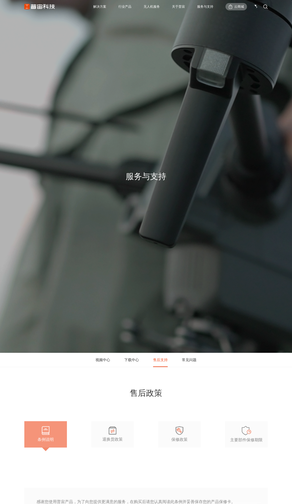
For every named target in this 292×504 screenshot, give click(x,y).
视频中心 (103, 360)
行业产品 (124, 6)
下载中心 (131, 360)
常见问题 (189, 360)
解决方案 (99, 6)
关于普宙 (178, 6)
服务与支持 (205, 6)
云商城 (239, 6)
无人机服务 (152, 6)
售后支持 (160, 360)
